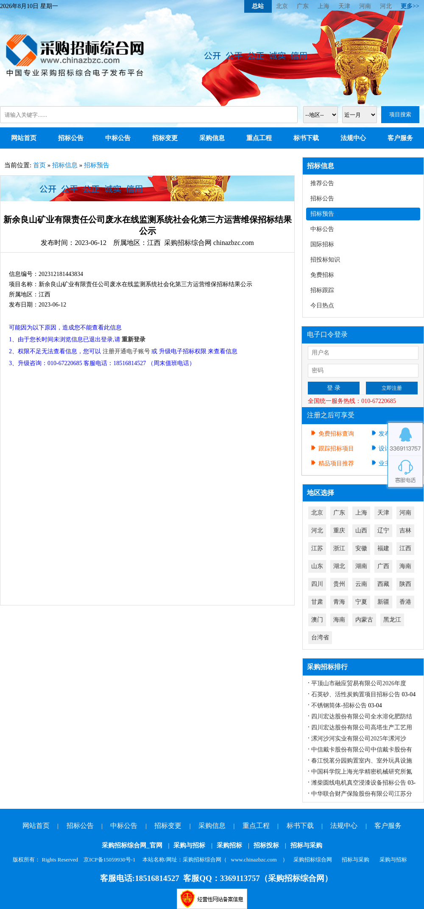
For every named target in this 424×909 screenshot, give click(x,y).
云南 (361, 584)
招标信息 (65, 165)
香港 (405, 602)
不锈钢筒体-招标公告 (339, 705)
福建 (383, 548)
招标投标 (266, 845)
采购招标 (229, 845)
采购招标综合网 (312, 859)
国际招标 (322, 244)
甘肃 (317, 602)
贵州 (339, 584)
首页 (39, 165)
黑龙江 (392, 619)
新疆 (383, 602)
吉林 (405, 530)
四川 (317, 584)
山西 (361, 530)
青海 (339, 602)
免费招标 (322, 275)
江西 (405, 548)
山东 (317, 566)
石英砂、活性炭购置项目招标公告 (355, 694)
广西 (383, 566)
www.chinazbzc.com (254, 859)
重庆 (339, 530)
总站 (258, 6)
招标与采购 (306, 845)
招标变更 (165, 138)
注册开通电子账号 (126, 351)
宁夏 (361, 602)
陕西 (405, 584)
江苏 (317, 548)
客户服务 (400, 138)
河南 (365, 6)
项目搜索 (400, 114)
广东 (303, 6)
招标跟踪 (322, 290)
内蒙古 (364, 619)
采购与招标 (189, 845)
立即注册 (392, 388)
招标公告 (71, 138)
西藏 (383, 584)
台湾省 (320, 637)
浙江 (339, 548)
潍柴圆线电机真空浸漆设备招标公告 (358, 783)
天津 (344, 6)
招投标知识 (325, 259)
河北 (386, 6)
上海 (323, 6)
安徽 (361, 548)
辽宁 (383, 530)
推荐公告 (322, 183)
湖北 (339, 566)
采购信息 (212, 138)
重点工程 (259, 138)
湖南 (361, 566)
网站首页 (23, 138)
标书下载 (306, 138)
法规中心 (353, 138)
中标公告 (118, 138)
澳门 (317, 619)
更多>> (410, 6)
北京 (282, 6)
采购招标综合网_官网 (132, 845)
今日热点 (322, 305)
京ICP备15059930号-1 (109, 859)
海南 (405, 566)
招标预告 (96, 165)
